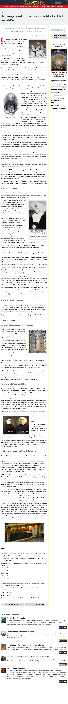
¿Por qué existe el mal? (16, 668)
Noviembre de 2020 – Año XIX (58, 85)
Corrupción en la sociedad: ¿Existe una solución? (26, 645)
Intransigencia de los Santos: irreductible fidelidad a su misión (58, 100)
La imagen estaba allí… (56, 92)
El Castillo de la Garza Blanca (58, 108)
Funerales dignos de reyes (11, 604)
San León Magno (40, 604)
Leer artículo (62, 627)
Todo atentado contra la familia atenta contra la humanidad (59, 88)
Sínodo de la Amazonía (16, 618)
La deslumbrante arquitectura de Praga (58, 81)
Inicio (6, 6)
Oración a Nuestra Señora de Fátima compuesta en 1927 (28, 657)
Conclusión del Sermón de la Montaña (22, 632)
